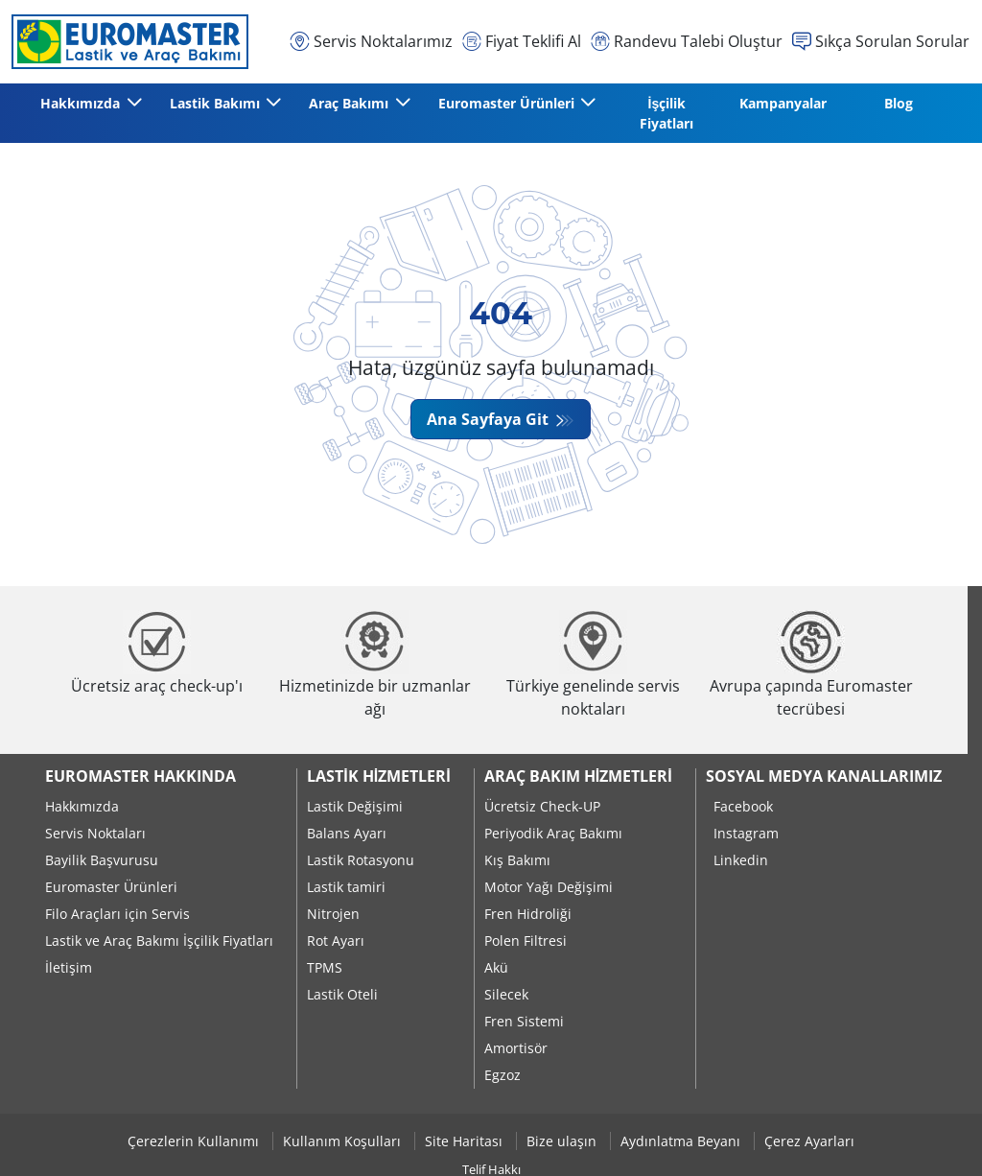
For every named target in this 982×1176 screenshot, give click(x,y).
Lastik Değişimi (355, 806)
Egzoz (502, 1075)
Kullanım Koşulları (344, 1141)
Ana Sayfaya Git (489, 419)
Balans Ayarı (346, 833)
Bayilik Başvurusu (101, 860)
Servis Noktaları (95, 833)
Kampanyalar (783, 103)
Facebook (743, 806)
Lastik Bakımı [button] (217, 103)
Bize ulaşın (563, 1141)
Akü (496, 967)
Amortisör (516, 1048)
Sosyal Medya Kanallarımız (824, 776)
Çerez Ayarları (809, 1141)
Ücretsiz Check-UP (542, 806)
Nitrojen (333, 914)
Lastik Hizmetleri (378, 776)
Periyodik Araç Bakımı (553, 833)
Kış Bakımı (517, 860)
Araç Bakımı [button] (350, 103)
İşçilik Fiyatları (666, 113)
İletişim (68, 967)
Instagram (746, 833)
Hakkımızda (82, 806)
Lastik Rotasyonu (360, 860)
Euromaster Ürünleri (111, 887)
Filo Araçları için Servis (117, 914)
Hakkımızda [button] (82, 103)
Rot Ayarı (335, 940)
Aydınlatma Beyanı (682, 1141)
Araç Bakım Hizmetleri (578, 776)
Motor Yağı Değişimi (548, 887)
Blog (898, 103)
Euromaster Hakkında (140, 776)
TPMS (324, 967)
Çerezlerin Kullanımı (195, 1141)
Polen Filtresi (525, 940)
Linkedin (740, 860)
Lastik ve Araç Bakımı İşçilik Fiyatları (159, 940)
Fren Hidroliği (528, 914)
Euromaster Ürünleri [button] (508, 103)
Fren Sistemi (524, 1021)
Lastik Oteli (342, 994)
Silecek (506, 994)
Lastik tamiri (346, 887)
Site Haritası (465, 1141)
